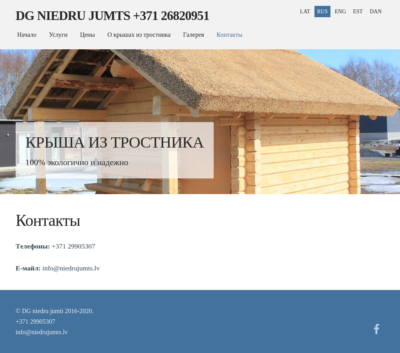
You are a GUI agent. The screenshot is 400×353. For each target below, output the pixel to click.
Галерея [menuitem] (193, 34)
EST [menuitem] (358, 11)
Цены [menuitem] (87, 34)
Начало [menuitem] (26, 34)
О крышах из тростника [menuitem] (139, 34)
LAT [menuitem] (305, 11)
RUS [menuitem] (322, 11)
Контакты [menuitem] (229, 34)
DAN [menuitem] (376, 11)
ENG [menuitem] (340, 11)
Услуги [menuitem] (58, 34)
